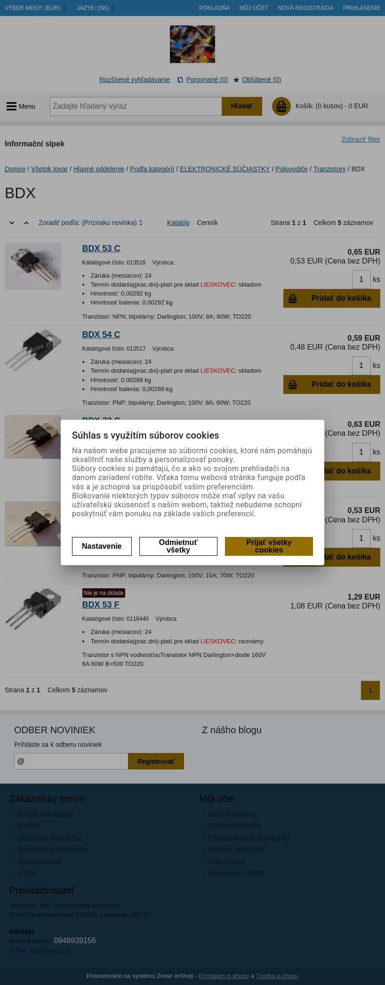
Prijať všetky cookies (269, 546)
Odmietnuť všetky (178, 546)
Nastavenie (102, 546)
